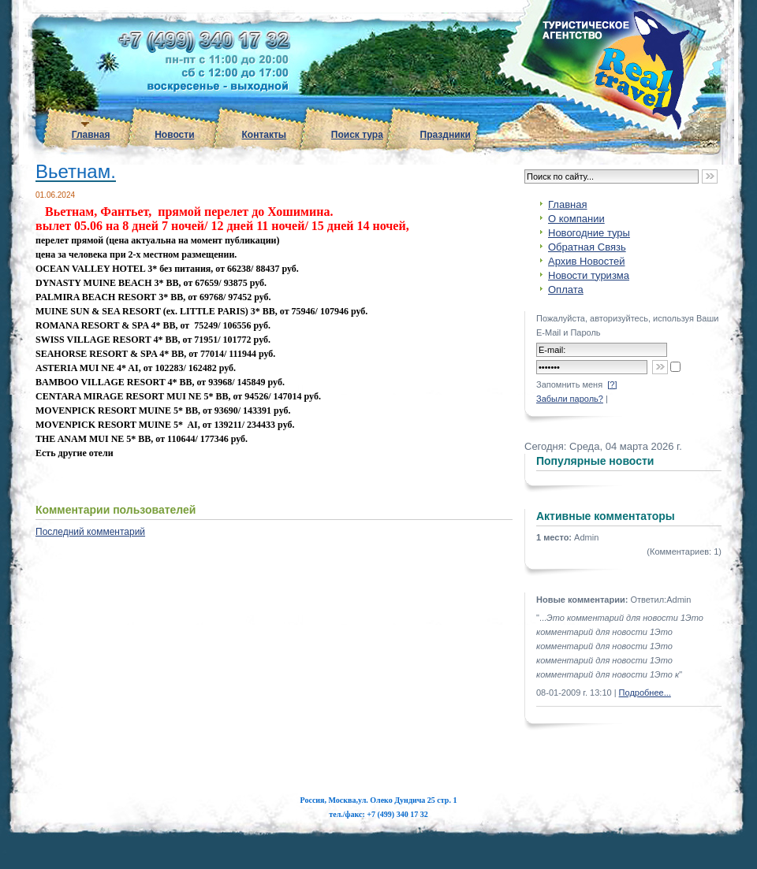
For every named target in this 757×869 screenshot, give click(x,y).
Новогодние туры (589, 233)
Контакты (264, 134)
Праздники (445, 134)
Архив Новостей (586, 261)
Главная (91, 134)
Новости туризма (588, 275)
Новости (174, 134)
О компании (576, 219)
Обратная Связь (587, 247)
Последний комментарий (90, 531)
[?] (612, 384)
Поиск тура (357, 134)
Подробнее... (645, 692)
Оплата (566, 289)
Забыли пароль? (569, 398)
